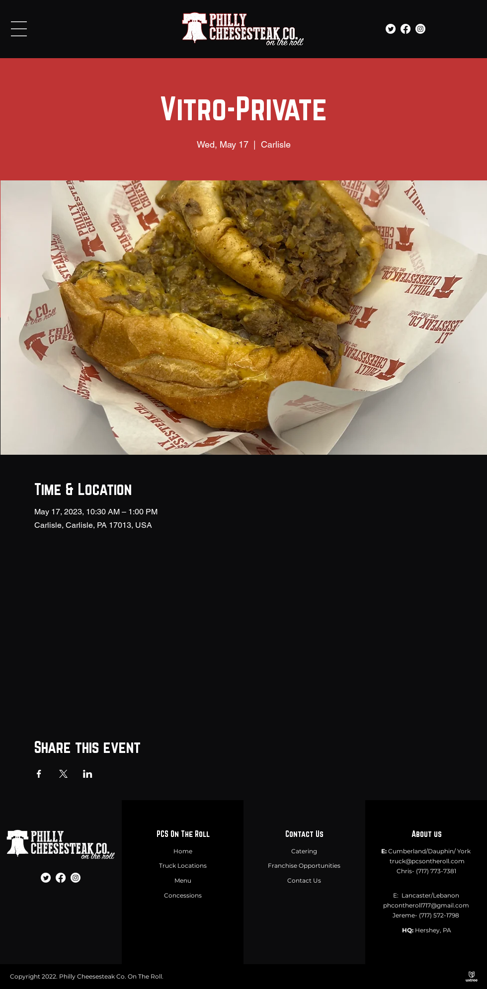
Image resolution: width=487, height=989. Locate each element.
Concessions (183, 895)
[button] (19, 28)
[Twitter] (391, 29)
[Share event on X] (63, 774)
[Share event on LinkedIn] (87, 774)
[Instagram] (420, 29)
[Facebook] (405, 29)
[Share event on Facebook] (39, 774)
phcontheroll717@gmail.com (426, 905)
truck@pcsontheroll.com (427, 861)
